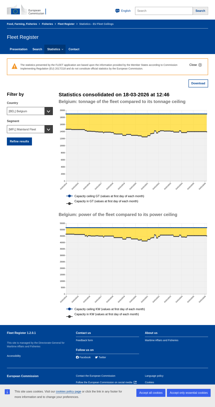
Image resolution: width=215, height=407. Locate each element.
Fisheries (47, 23)
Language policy (154, 375)
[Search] (200, 11)
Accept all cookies (151, 392)
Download (198, 83)
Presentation (18, 49)
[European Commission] (29, 9)
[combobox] (30, 111)
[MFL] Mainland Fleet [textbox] (22, 129)
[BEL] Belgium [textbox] (18, 111)
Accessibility (14, 355)
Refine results (19, 141)
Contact (73, 49)
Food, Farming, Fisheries (22, 23)
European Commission (22, 376)
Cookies (149, 382)
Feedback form (84, 340)
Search (37, 49)
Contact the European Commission (95, 375)
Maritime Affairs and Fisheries (161, 340)
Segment (13, 121)
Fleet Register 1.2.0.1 (21, 332)
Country (12, 102)
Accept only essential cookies (189, 392)
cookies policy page (68, 391)
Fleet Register (66, 23)
